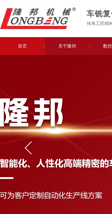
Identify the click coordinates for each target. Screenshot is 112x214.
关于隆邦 (67, 46)
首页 (22, 46)
